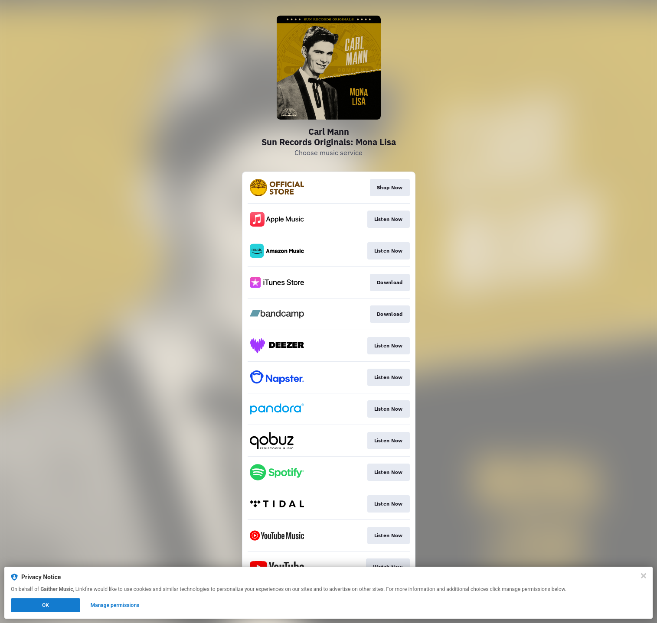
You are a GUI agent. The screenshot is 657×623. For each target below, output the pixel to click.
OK (45, 605)
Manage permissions (115, 605)
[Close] (643, 576)
